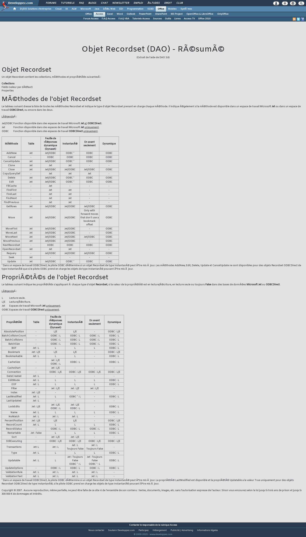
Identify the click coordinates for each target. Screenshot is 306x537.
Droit (168, 3)
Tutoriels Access (141, 18)
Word (120, 14)
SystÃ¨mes (186, 9)
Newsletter (120, 3)
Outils (168, 18)
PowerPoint (145, 14)
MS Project (176, 14)
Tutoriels (67, 3)
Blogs (92, 3)
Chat (104, 3)
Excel (110, 14)
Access (99, 14)
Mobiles (172, 9)
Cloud (58, 9)
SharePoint (161, 14)
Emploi (138, 3)
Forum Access (91, 18)
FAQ (81, 3)
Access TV (189, 18)
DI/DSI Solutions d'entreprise (35, 9)
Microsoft (85, 9)
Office (161, 9)
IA (66, 9)
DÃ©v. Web (109, 9)
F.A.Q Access (108, 18)
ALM (74, 9)
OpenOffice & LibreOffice (199, 14)
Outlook (131, 14)
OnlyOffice (223, 14)
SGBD (150, 9)
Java (97, 9)
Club (179, 3)
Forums (51, 3)
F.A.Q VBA (123, 18)
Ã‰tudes (153, 3)
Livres (177, 18)
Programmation (135, 9)
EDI (121, 9)
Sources (157, 18)
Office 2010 (204, 18)
